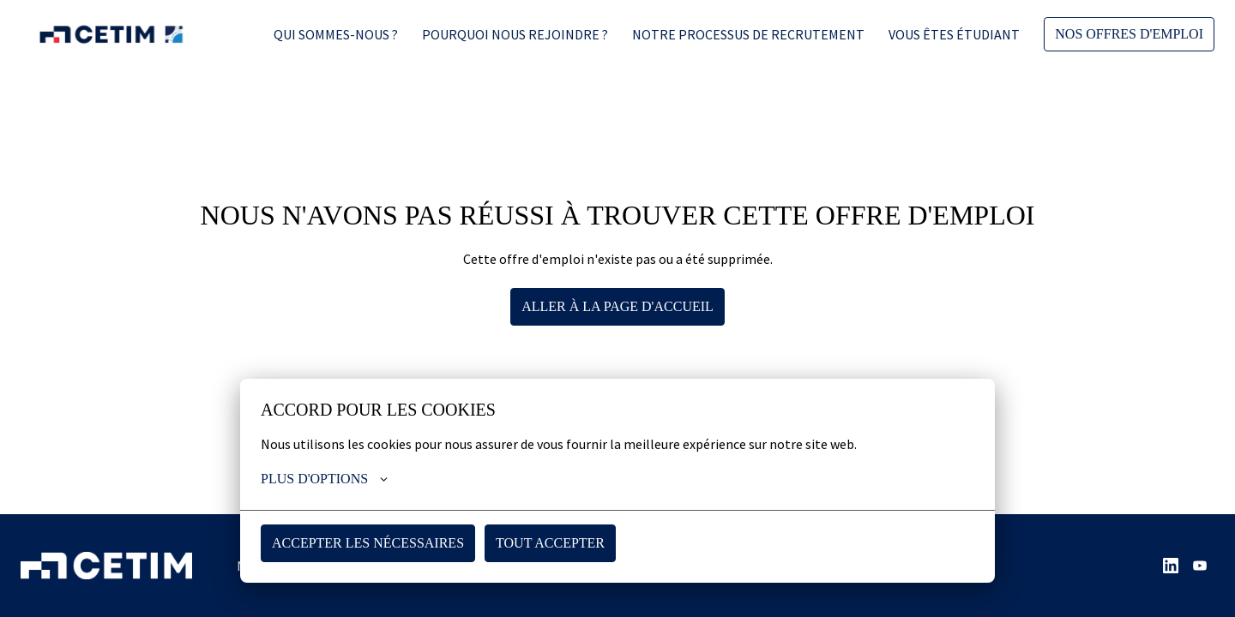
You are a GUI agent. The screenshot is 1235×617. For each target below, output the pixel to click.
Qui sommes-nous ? (334, 34)
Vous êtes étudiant (952, 34)
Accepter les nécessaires (367, 542)
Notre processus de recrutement (746, 34)
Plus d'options (326, 479)
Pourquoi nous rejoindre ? (513, 34)
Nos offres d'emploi (1128, 34)
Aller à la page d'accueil (618, 306)
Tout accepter (549, 542)
